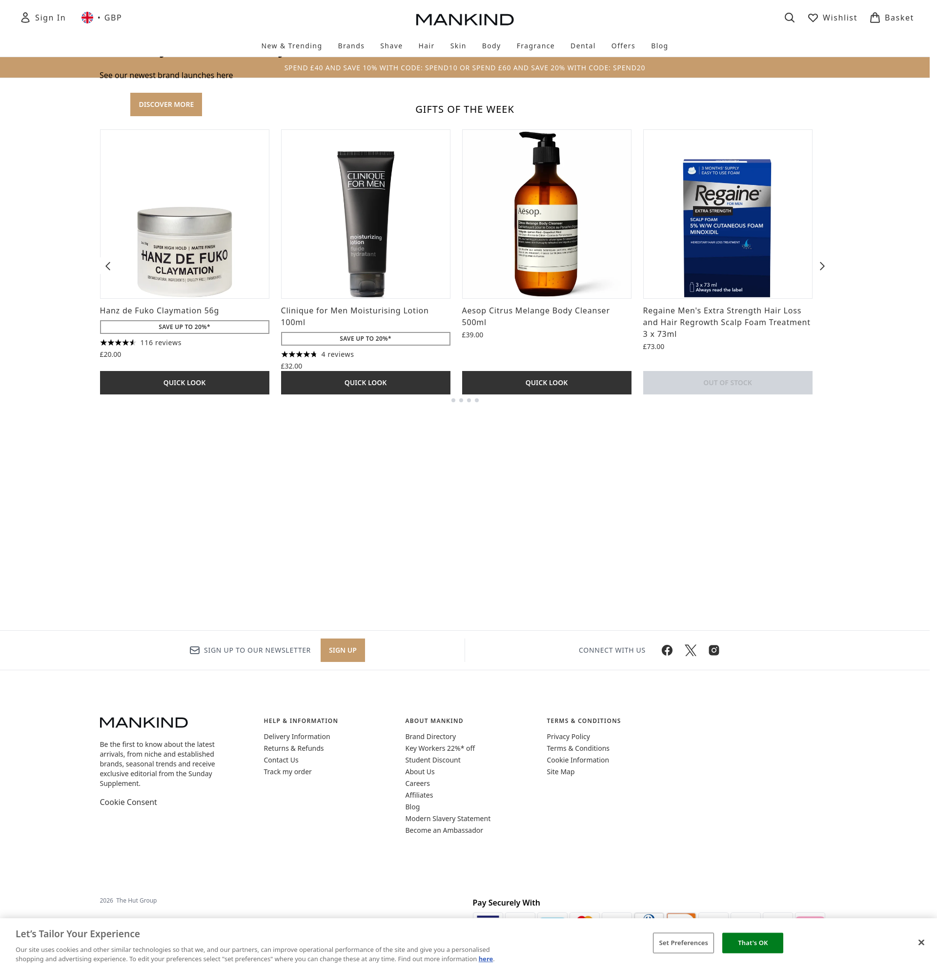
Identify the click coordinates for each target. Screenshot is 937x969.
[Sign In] (43, 17)
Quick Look (184, 737)
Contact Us (281, 910)
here (486, 958)
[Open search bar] (789, 17)
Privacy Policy (568, 886)
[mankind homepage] (465, 19)
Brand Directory (431, 886)
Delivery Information (297, 886)
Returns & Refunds (294, 898)
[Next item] (822, 620)
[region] (468, 943)
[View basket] (891, 17)
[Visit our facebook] (667, 800)
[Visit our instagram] (714, 800)
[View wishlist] (832, 17)
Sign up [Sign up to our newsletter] (343, 800)
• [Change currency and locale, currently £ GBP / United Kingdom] (101, 17)
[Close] (921, 942)
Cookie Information (578, 910)
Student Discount (433, 910)
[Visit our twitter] (690, 800)
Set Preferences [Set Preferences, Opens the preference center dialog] (684, 942)
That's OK (753, 942)
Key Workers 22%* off (440, 898)
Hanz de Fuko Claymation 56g (160, 665)
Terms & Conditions (578, 898)
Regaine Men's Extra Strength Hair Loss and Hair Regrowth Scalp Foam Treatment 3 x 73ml (727, 677)
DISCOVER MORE (166, 282)
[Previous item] (108, 620)
